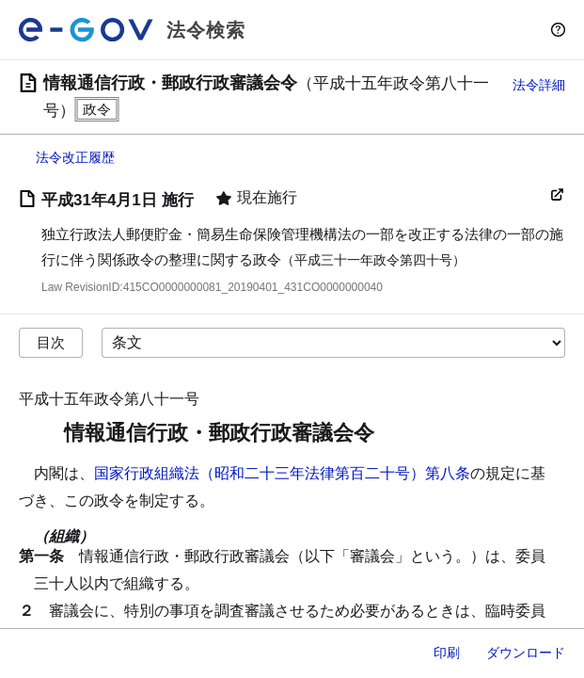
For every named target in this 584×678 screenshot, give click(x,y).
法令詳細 (539, 84)
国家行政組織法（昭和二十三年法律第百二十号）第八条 (282, 473)
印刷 (447, 652)
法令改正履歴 (75, 157)
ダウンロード (525, 652)
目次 (51, 342)
